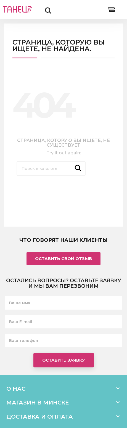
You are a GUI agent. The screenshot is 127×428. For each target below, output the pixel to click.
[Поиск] (51, 168)
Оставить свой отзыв (63, 258)
